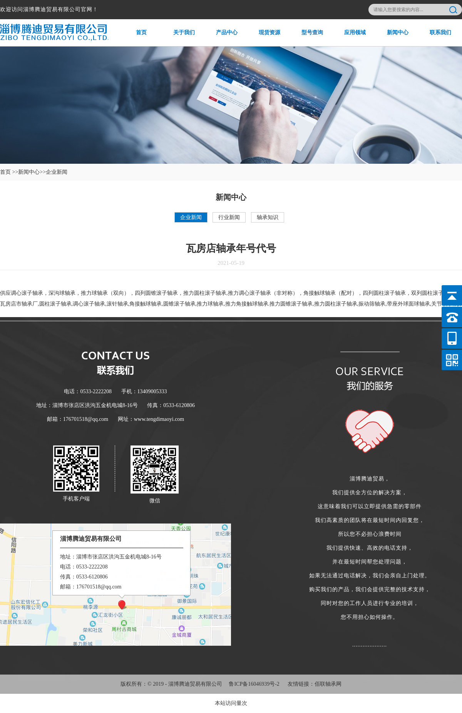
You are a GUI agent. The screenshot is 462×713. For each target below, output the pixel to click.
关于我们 (179, 38)
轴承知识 (267, 217)
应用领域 (350, 38)
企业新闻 (191, 217)
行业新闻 (229, 217)
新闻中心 (392, 38)
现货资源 (264, 38)
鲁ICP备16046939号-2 (254, 684)
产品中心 (222, 38)
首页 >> (9, 172)
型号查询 (307, 38)
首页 (133, 38)
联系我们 (435, 38)
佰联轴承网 (328, 684)
